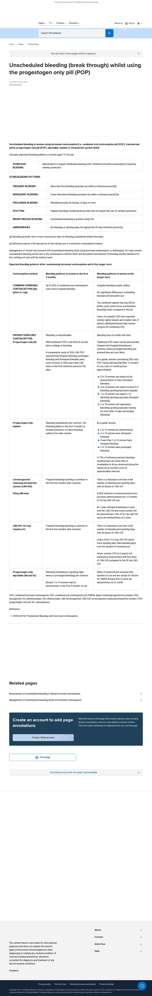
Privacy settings (106, 984)
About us (118, 23)
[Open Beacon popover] (142, 986)
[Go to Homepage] (19, 23)
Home (11, 44)
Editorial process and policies (83, 984)
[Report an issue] (76, 772)
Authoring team (15, 85)
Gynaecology (33, 44)
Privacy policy (45, 984)
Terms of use (60, 984)
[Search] (109, 33)
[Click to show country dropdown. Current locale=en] (140, 23)
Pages (21, 44)
